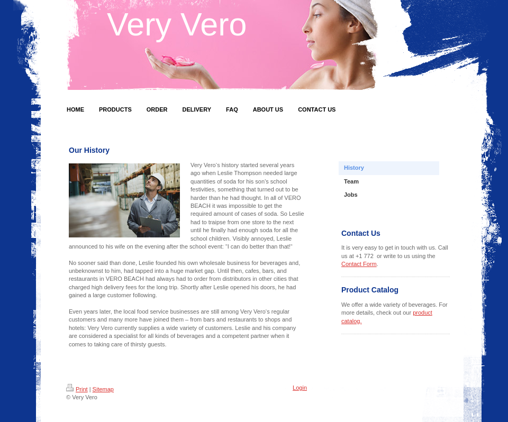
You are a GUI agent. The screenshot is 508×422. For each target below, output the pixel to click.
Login (300, 387)
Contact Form (359, 264)
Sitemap (103, 389)
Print (77, 389)
